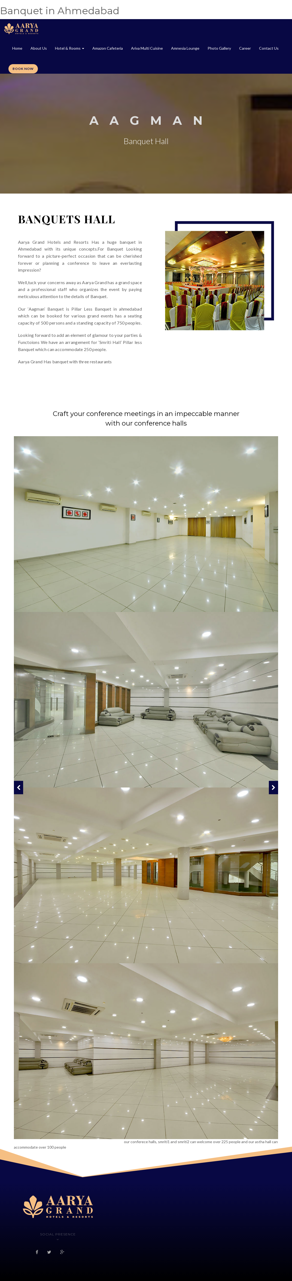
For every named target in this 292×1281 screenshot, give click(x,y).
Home (17, 48)
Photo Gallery (219, 48)
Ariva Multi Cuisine (147, 48)
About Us (39, 48)
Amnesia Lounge (185, 48)
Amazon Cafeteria (107, 48)
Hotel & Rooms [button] (69, 48)
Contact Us (269, 48)
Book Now (23, 69)
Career (245, 48)
